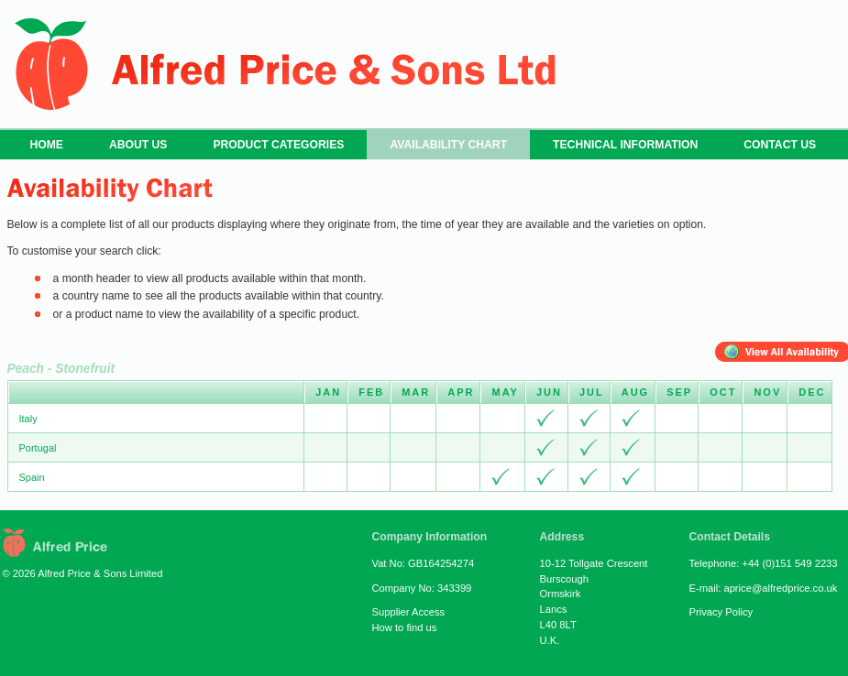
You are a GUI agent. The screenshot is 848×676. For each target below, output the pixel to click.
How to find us (404, 627)
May (504, 392)
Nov (767, 392)
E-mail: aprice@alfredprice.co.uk (763, 588)
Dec (811, 392)
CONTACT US (779, 144)
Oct (723, 392)
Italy (28, 418)
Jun (549, 392)
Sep (679, 392)
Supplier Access (409, 611)
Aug (635, 392)
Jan (328, 392)
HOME (46, 144)
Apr (460, 392)
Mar (416, 392)
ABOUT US (138, 144)
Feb (371, 392)
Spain (32, 477)
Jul (591, 392)
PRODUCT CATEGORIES (278, 144)
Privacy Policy (721, 611)
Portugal (38, 447)
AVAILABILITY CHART (448, 144)
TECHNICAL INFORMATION (625, 144)
